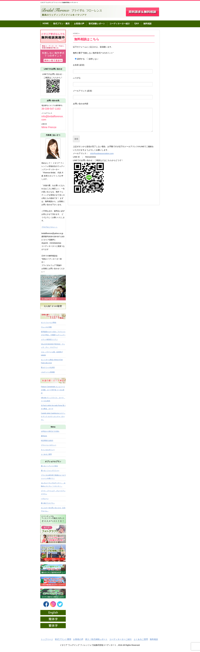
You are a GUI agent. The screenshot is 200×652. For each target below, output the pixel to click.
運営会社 (44, 436)
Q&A (136, 23)
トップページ (47, 639)
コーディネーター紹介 (119, 24)
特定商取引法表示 (47, 440)
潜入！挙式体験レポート (96, 639)
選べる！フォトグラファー (50, 470)
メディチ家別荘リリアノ (49, 339)
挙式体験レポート (97, 24)
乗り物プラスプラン (48, 503)
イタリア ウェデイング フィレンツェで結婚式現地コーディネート (59, 2)
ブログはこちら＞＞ (49, 227)
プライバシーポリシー (48, 445)
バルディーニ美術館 (48, 372)
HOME (46, 23)
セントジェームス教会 (48, 322)
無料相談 (147, 24)
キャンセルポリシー (48, 450)
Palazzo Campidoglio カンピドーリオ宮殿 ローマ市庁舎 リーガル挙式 (53, 390)
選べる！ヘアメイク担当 (49, 466)
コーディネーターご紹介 (120, 639)
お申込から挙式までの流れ (50, 431)
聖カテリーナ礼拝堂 (48, 367)
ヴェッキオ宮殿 (46, 327)
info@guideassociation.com (102, 153)
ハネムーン (45, 498)
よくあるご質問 (46, 454)
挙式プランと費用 (63, 639)
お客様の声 (79, 24)
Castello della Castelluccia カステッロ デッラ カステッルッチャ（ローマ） (53, 416)
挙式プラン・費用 (61, 24)
